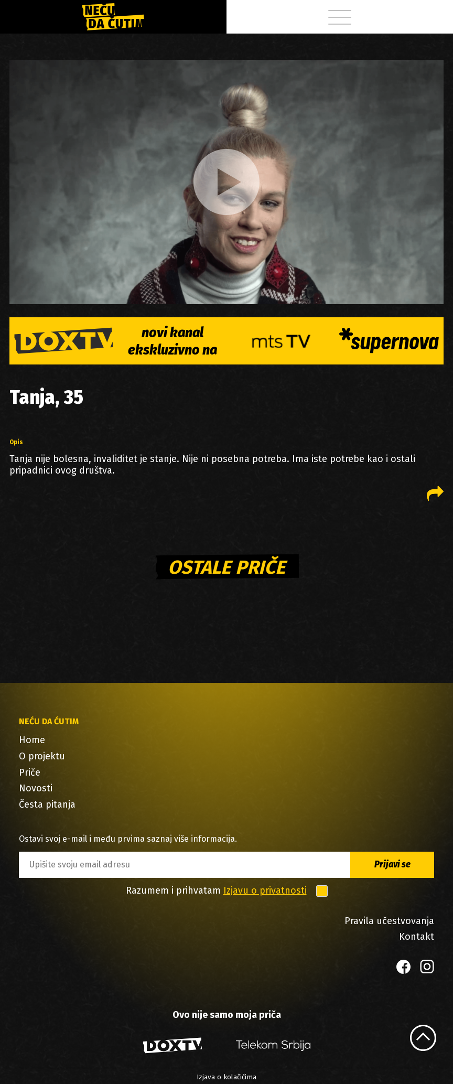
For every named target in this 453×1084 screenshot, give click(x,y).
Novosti (35, 788)
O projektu (42, 756)
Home (32, 740)
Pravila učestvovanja (389, 921)
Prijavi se (392, 864)
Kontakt (416, 936)
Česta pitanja (47, 804)
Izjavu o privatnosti (265, 890)
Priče (29, 772)
